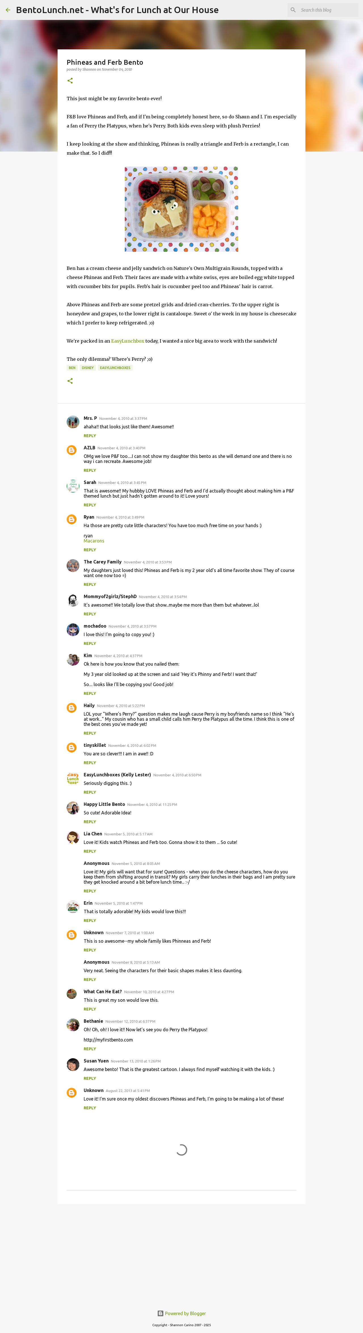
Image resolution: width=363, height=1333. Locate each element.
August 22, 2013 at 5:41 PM (128, 1091)
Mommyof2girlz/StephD (110, 596)
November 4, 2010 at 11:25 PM (152, 804)
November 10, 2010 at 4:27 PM (149, 992)
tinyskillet (95, 745)
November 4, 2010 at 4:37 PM (118, 656)
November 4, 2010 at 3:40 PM (121, 448)
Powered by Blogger (181, 1313)
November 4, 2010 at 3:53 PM (148, 562)
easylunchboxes (115, 368)
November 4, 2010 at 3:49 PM (120, 517)
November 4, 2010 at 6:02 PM (132, 745)
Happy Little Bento (104, 804)
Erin (88, 903)
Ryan (89, 516)
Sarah (90, 482)
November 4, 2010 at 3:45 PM (122, 483)
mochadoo (95, 625)
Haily (89, 705)
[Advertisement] (181, 1252)
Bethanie (93, 1021)
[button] (70, 81)
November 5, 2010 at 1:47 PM (119, 903)
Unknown (94, 932)
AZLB (89, 447)
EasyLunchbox (127, 341)
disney (88, 368)
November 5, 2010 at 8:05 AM (136, 863)
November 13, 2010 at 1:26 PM (136, 1061)
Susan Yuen (96, 1060)
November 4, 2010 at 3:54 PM (163, 597)
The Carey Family (103, 561)
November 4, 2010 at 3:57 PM (133, 626)
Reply (90, 435)
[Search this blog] (328, 10)
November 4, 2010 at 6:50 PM (177, 775)
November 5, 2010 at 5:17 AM (128, 834)
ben (72, 368)
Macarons (94, 540)
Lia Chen (93, 833)
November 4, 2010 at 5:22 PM (121, 706)
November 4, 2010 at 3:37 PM (123, 418)
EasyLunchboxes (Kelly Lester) (117, 774)
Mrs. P (90, 418)
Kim (88, 655)
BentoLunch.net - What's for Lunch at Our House (117, 10)
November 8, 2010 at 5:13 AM (136, 962)
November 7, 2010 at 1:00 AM (130, 933)
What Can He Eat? (103, 991)
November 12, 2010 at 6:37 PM (130, 1021)
